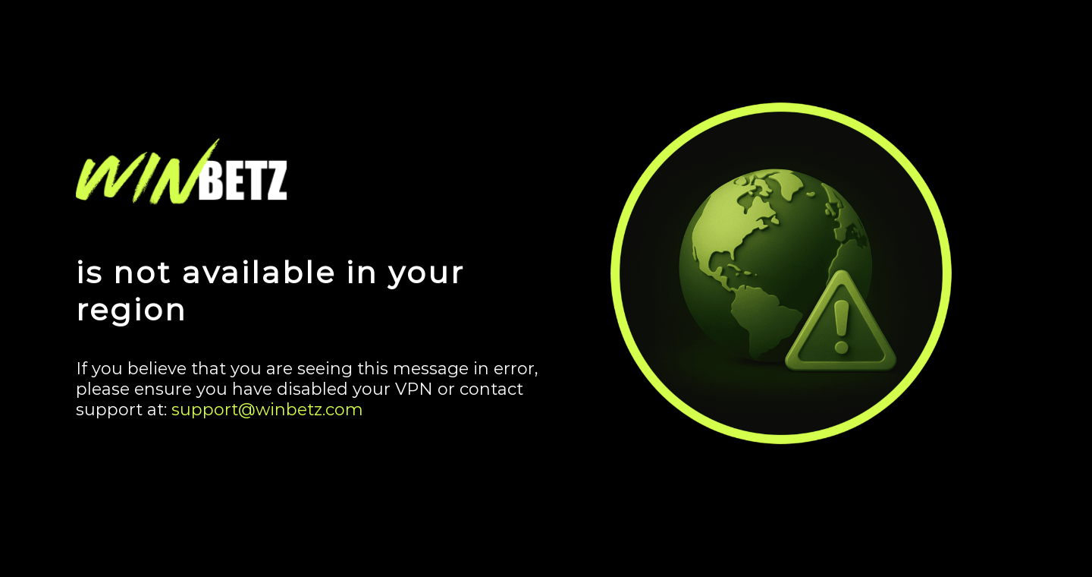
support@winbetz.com (267, 409)
